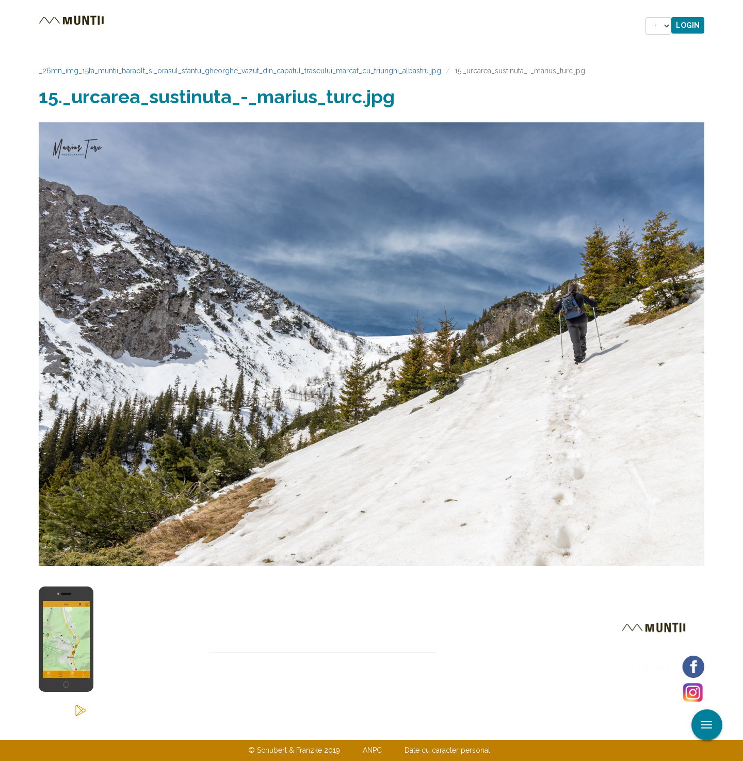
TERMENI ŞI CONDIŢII (432, 729)
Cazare (231, 26)
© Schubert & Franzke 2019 (294, 750)
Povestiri (283, 26)
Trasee (184, 26)
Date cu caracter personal (447, 750)
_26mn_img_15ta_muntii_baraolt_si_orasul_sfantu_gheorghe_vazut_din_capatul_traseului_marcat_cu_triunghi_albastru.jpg (240, 71)
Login (688, 25)
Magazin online (359, 26)
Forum (430, 26)
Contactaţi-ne (292, 729)
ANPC (372, 750)
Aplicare (735, 9)
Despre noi (355, 729)
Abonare (470, 661)
